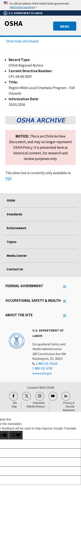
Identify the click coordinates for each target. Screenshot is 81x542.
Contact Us (15, 269)
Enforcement (16, 228)
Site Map (14, 404)
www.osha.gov (42, 373)
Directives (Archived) (22, 41)
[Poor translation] (16, 435)
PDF (8, 178)
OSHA (13, 23)
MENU (64, 26)
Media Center (17, 256)
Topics (11, 242)
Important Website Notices (36, 404)
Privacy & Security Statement (69, 406)
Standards (14, 214)
